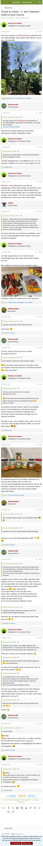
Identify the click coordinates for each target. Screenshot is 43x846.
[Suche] (39, 2)
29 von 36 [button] (22, 796)
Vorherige (11, 796)
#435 (40, 764)
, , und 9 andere (18, 302)
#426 (40, 252)
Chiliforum (6, 834)
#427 (40, 317)
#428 (40, 347)
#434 (40, 723)
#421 (40, 31)
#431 (40, 509)
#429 (40, 384)
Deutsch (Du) (17, 834)
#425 (40, 211)
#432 (40, 559)
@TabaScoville (24, 35)
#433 (40, 638)
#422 (40, 113)
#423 (40, 147)
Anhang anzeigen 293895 (11, 127)
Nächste (32, 796)
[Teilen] (36, 31)
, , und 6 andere (14, 495)
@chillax (4, 185)
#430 (40, 445)
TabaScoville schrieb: (10, 151)
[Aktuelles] (35, 2)
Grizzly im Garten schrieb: (11, 117)
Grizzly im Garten (9, 18)
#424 (40, 182)
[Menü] (3, 2)
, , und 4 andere (18, 98)
